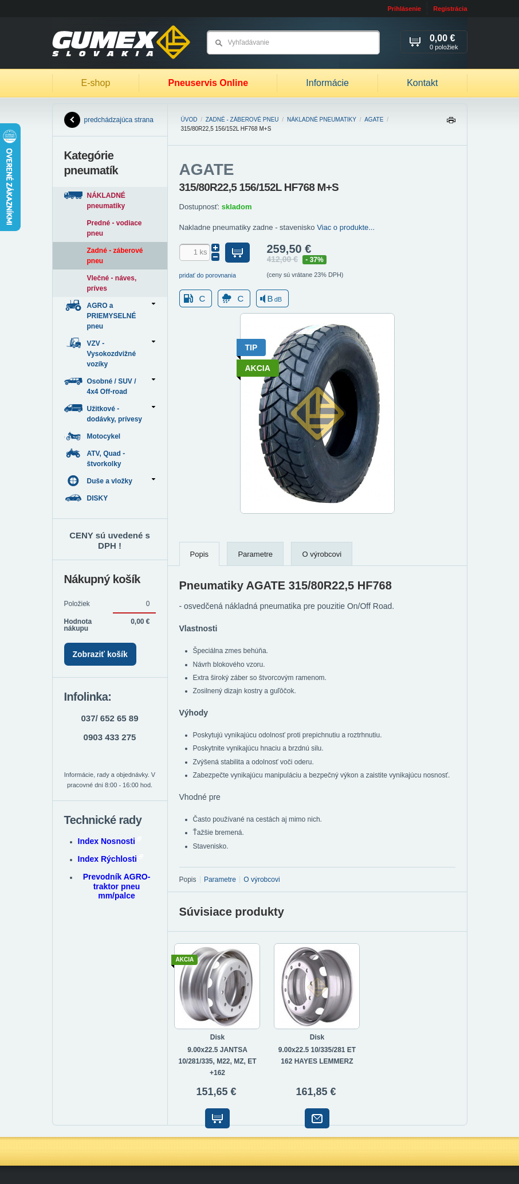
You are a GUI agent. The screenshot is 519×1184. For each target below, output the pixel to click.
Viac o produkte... (346, 227)
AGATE (373, 119)
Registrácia (450, 8)
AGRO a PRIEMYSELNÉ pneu (109, 315)
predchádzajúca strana (109, 120)
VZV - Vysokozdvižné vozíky (109, 353)
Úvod (189, 119)
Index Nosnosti (109, 841)
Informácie (327, 83)
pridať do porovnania (208, 275)
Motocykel (93, 436)
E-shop (96, 83)
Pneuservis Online (208, 83)
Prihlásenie (404, 8)
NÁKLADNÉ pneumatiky (321, 119)
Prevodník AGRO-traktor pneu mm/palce (117, 886)
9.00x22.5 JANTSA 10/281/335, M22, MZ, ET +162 (217, 1061)
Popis (199, 554)
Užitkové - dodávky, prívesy (109, 413)
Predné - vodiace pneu (114, 228)
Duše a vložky (109, 480)
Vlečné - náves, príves (112, 283)
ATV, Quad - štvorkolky (94, 458)
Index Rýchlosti (110, 858)
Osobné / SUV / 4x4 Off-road (109, 386)
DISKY (87, 498)
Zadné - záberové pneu (242, 119)
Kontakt (422, 83)
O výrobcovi (321, 554)
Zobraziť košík (100, 654)
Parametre (255, 554)
